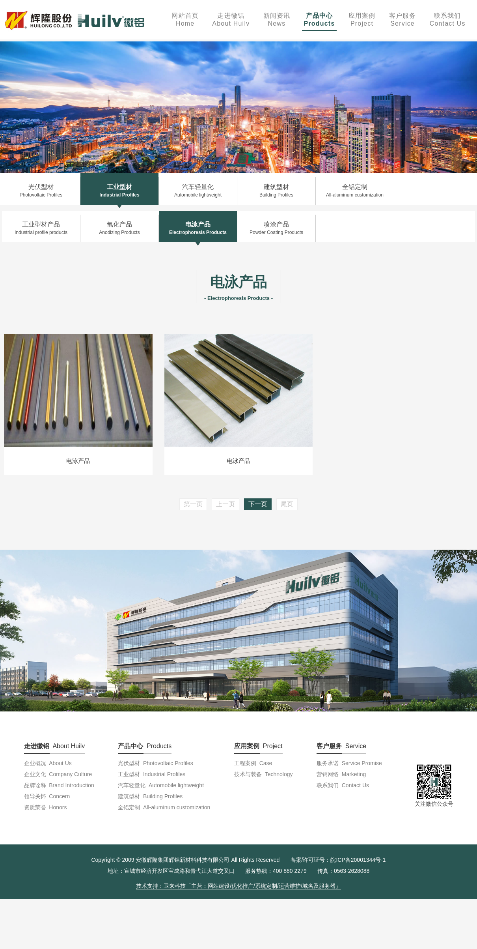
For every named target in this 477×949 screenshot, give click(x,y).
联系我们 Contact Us (343, 785)
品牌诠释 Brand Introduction (59, 785)
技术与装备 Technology (263, 774)
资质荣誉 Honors (45, 807)
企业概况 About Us (48, 763)
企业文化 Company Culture (58, 774)
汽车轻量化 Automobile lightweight (161, 785)
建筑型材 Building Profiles (150, 796)
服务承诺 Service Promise (349, 763)
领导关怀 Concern (47, 796)
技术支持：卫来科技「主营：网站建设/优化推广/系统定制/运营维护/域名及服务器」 (238, 886)
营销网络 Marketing (341, 774)
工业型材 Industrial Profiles (151, 774)
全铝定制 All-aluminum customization (164, 807)
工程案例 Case (253, 763)
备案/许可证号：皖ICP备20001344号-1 (338, 860)
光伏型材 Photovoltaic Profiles (155, 763)
